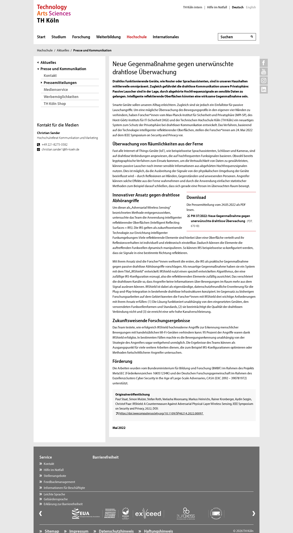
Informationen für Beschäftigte (64, 487)
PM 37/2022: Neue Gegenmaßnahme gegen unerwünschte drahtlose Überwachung (222, 220)
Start (41, 36)
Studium (58, 36)
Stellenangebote (55, 475)
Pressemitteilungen (60, 82)
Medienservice (56, 89)
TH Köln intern (192, 7)
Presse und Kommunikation (63, 68)
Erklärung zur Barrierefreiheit (116, 475)
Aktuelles (63, 50)
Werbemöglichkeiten (61, 96)
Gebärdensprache (109, 469)
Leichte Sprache (107, 463)
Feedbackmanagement (59, 481)
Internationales (166, 36)
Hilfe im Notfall (217, 7)
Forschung (81, 36)
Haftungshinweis (158, 520)
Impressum (79, 520)
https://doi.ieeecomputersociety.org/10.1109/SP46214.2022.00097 (161, 413)
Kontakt (50, 75)
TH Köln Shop (55, 103)
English (251, 7)
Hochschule (137, 36)
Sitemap (51, 520)
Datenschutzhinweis (116, 520)
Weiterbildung (108, 36)
